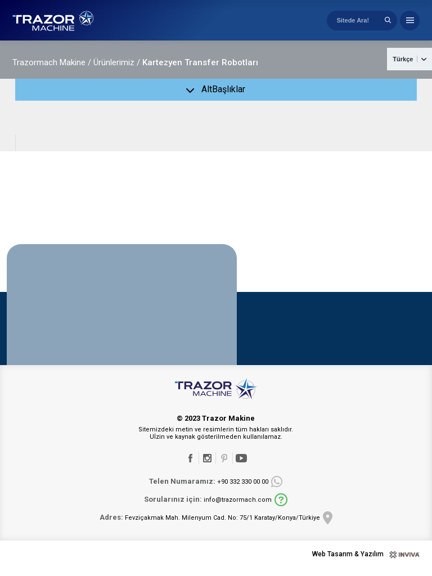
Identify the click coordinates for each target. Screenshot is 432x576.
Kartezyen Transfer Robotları (200, 70)
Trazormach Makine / (51, 70)
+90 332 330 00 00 (208, 489)
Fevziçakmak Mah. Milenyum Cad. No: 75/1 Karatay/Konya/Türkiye (210, 525)
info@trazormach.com (208, 507)
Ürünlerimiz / (116, 70)
